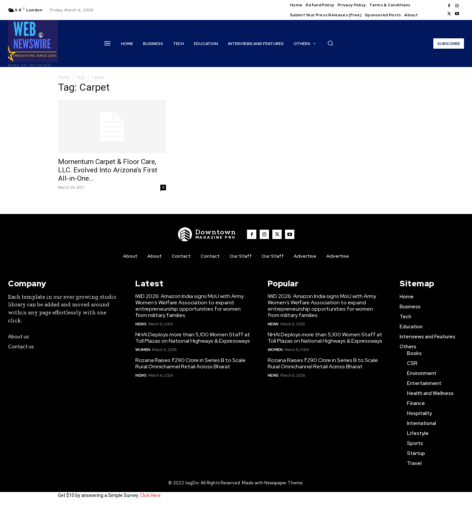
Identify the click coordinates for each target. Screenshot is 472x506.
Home (64, 77)
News (140, 324)
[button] (330, 43)
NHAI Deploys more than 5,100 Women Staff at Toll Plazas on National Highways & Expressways (192, 337)
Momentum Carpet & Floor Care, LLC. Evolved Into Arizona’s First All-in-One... (107, 170)
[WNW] (207, 234)
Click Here (150, 495)
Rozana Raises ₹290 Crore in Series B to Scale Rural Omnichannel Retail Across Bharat (190, 363)
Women (142, 349)
